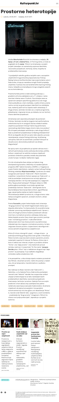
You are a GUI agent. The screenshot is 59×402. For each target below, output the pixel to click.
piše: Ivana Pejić (5, 370)
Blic (32, 329)
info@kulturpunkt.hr (23, 380)
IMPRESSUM (5, 380)
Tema (3, 329)
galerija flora (30, 306)
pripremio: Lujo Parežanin (34, 365)
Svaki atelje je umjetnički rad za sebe (21, 334)
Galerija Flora (17, 306)
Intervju (19, 329)
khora (40, 306)
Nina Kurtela (49, 306)
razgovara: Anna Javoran (20, 369)
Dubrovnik (5, 306)
